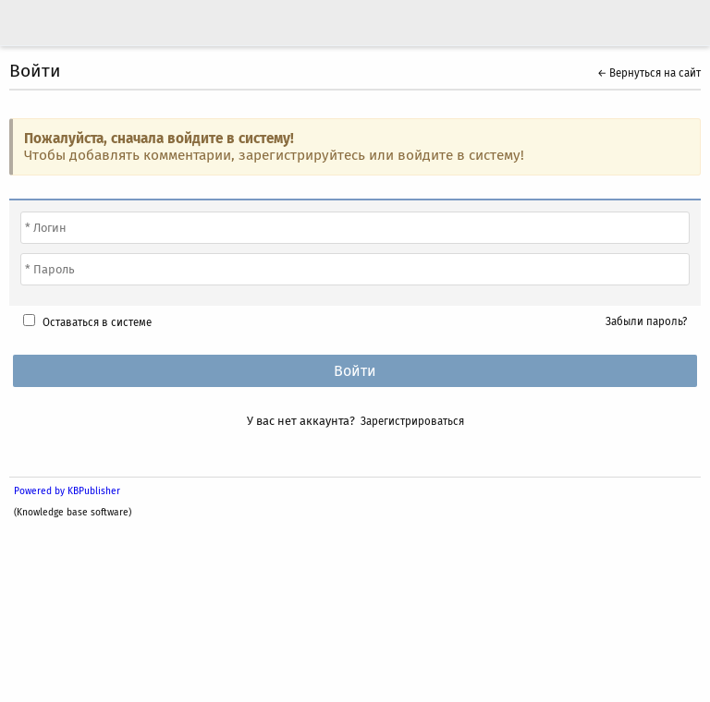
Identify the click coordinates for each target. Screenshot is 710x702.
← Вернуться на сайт (649, 73)
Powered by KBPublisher (67, 491)
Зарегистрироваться (412, 421)
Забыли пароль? (646, 321)
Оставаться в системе (97, 322)
